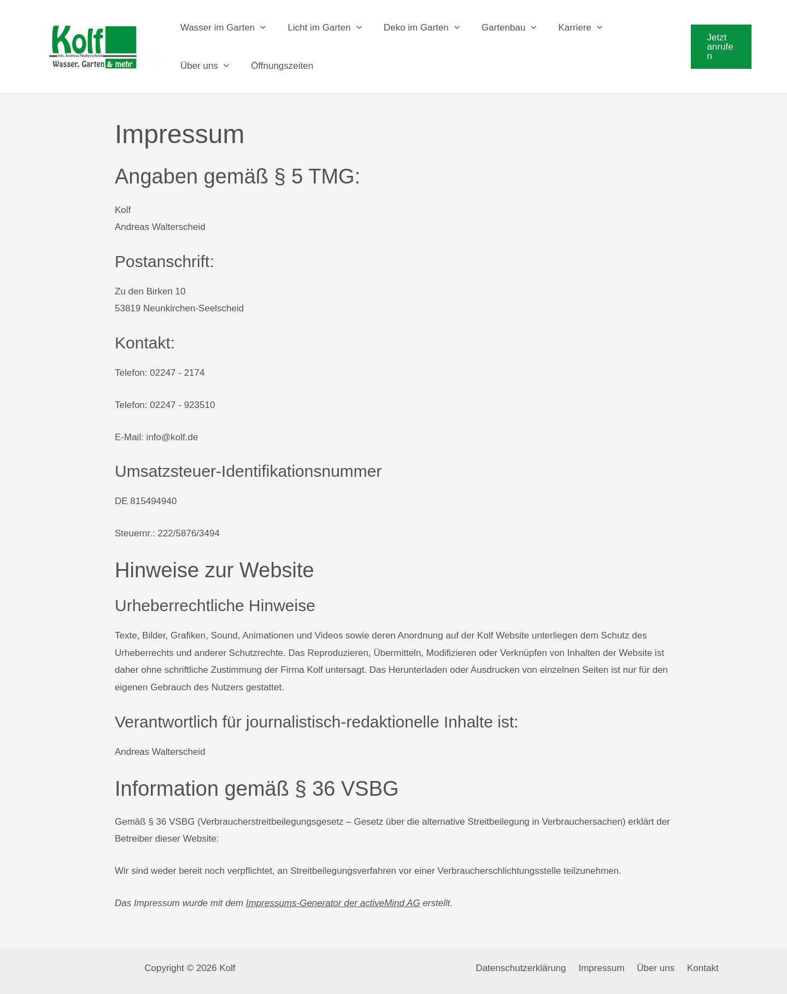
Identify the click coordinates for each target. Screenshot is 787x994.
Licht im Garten (320, 23)
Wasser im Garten (222, 23)
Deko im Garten (413, 23)
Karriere (566, 23)
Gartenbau (497, 23)
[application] (258, 23)
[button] (719, 42)
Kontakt (698, 959)
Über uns (203, 61)
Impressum (603, 959)
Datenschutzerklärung (525, 959)
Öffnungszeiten (277, 61)
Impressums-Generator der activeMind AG (333, 894)
